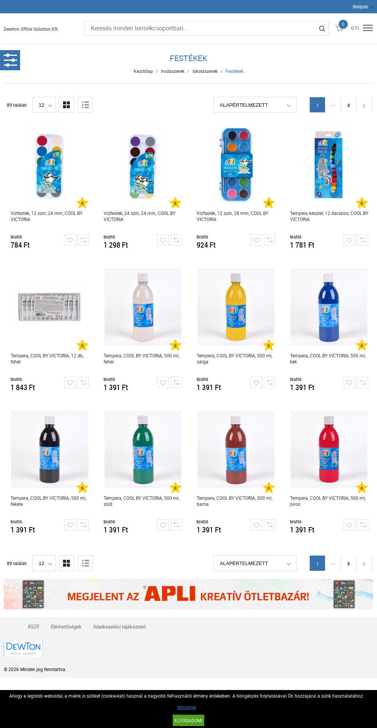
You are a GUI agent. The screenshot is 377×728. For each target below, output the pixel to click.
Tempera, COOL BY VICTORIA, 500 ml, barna (234, 501)
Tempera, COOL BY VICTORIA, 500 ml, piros (328, 501)
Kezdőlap (143, 71)
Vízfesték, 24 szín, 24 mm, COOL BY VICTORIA (139, 216)
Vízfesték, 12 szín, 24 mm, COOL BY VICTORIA (46, 216)
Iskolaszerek (205, 71)
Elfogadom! (188, 720)
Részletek (186, 707)
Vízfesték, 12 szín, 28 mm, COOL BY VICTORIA (232, 216)
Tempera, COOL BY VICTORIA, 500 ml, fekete (48, 501)
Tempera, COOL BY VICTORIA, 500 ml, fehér (141, 358)
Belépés (360, 6)
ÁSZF (33, 626)
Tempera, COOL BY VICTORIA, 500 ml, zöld (141, 501)
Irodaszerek (173, 71)
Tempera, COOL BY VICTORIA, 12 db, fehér (47, 358)
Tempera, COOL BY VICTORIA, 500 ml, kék (328, 358)
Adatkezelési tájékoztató (119, 626)
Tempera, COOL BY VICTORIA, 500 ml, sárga (234, 358)
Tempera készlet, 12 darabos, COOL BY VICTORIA (329, 216)
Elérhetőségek (66, 626)
